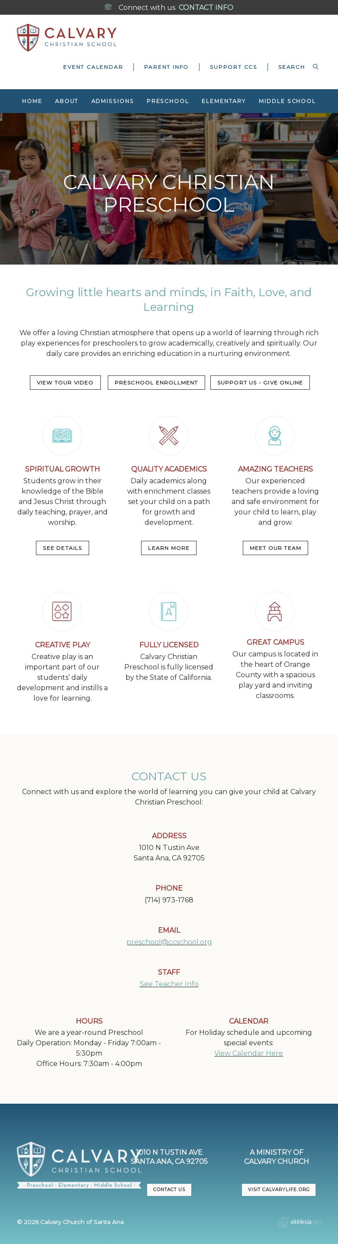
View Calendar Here (248, 1053)
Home (32, 101)
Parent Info (166, 67)
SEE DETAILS (62, 548)
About (66, 101)
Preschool (168, 101)
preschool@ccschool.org (169, 942)
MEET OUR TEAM (276, 548)
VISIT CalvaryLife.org (278, 1189)
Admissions (112, 101)
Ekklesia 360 (299, 1223)
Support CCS (233, 67)
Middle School (287, 101)
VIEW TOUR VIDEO (65, 382)
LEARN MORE (169, 548)
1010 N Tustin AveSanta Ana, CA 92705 (169, 1157)
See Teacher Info (169, 984)
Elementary (224, 101)
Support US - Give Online (260, 382)
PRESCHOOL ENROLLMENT (156, 382)
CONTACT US (169, 1189)
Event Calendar (93, 67)
